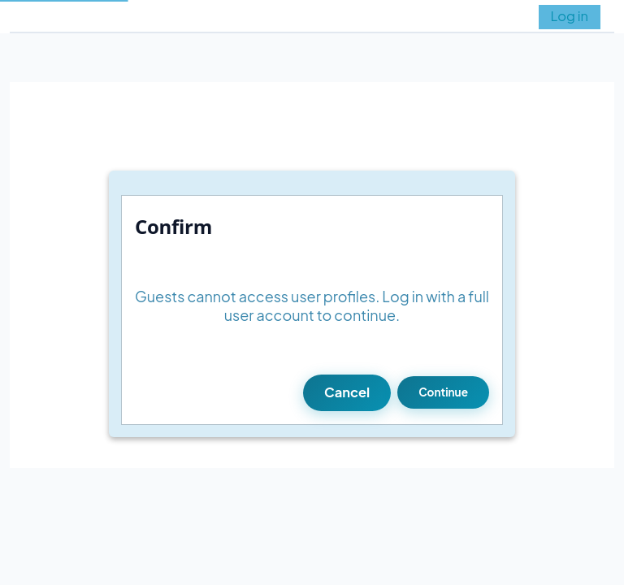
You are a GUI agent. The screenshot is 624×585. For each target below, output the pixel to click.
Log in (569, 15)
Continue (443, 392)
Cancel (347, 392)
